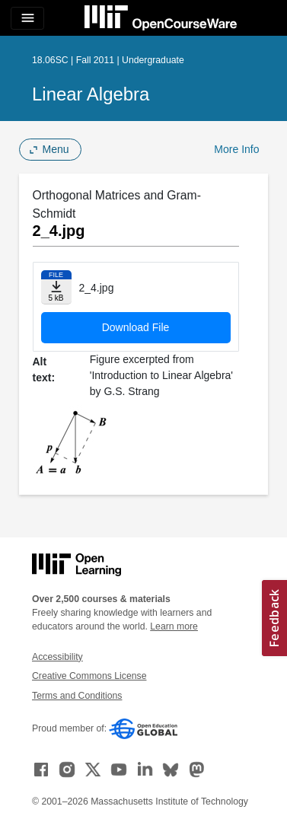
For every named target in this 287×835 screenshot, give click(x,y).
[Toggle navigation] (27, 18)
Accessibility (57, 657)
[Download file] (56, 287)
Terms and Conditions (77, 695)
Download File (136, 327)
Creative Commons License (89, 676)
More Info (236, 149)
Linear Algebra (90, 94)
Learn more (174, 626)
